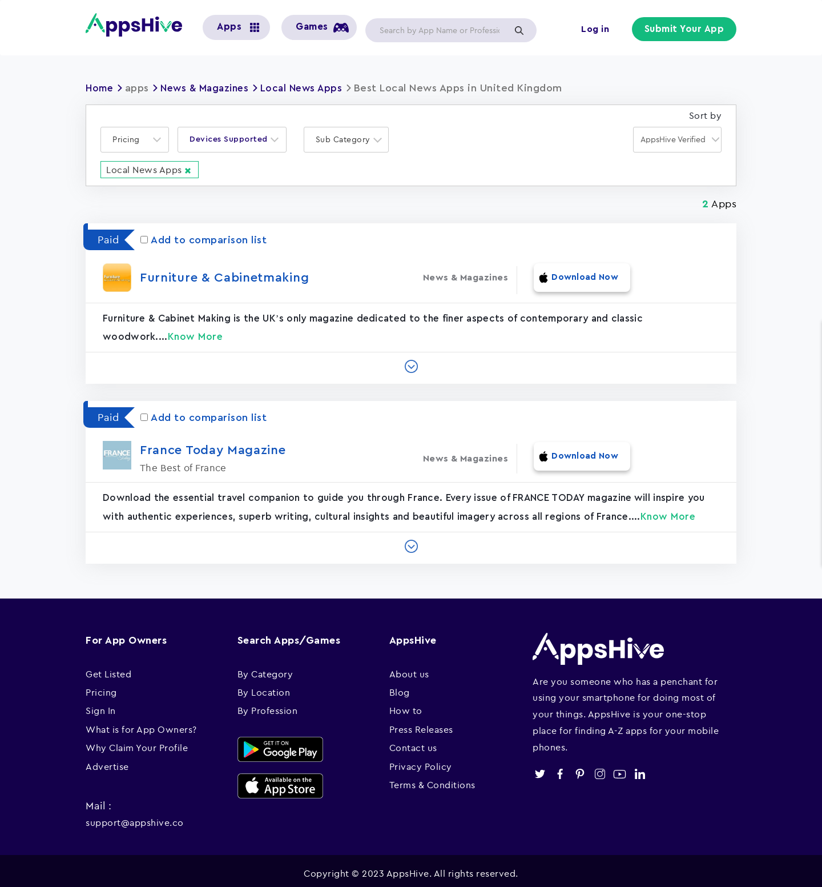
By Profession (267, 705)
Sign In (101, 705)
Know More (195, 331)
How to (405, 705)
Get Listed (108, 668)
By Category (265, 668)
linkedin (639, 768)
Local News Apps (310, 88)
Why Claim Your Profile (137, 742)
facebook (560, 768)
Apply (519, 30)
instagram (600, 768)
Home (100, 88)
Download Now (578, 276)
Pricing (101, 686)
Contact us (413, 742)
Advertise (107, 760)
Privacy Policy (420, 760)
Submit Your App (685, 29)
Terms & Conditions (432, 779)
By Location (264, 686)
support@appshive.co (135, 817)
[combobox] (134, 139)
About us (409, 668)
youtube (620, 768)
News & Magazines (209, 88)
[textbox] (129, 139)
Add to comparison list (203, 239)
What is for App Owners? (141, 723)
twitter (540, 768)
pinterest (580, 768)
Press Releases (421, 723)
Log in (597, 29)
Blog (399, 686)
